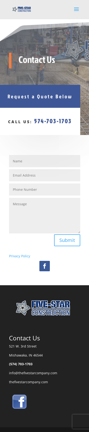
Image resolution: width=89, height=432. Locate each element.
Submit (67, 240)
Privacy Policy (19, 256)
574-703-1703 (53, 120)
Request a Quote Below (40, 95)
